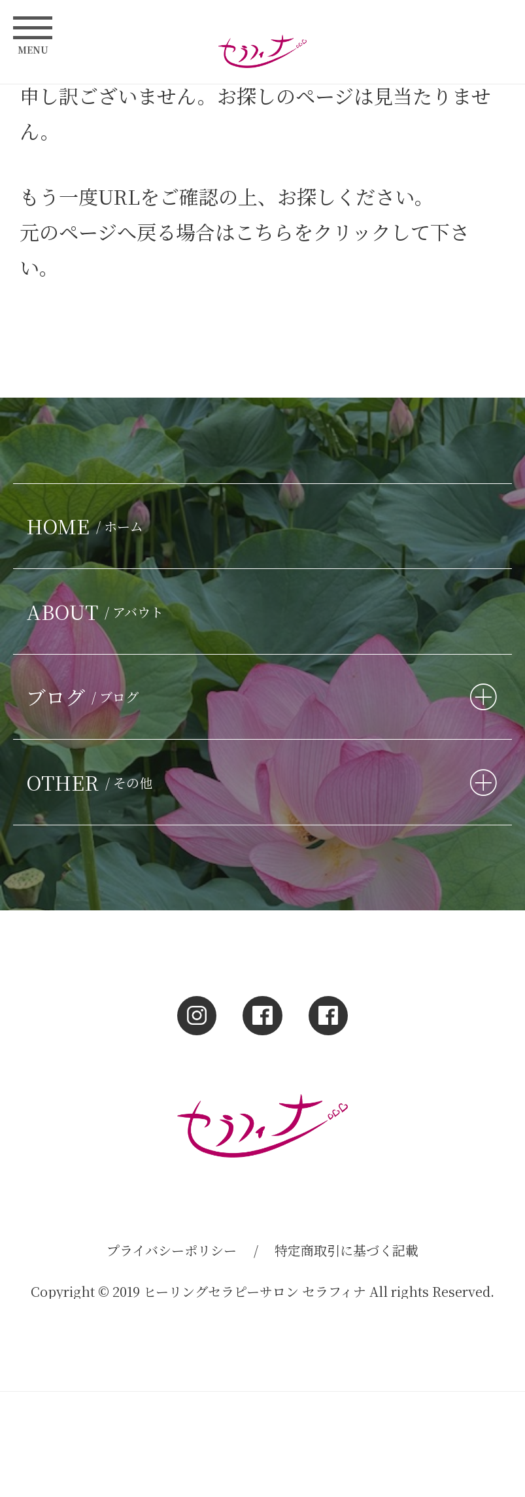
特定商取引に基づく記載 (346, 1250)
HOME (88, 525)
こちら (264, 231)
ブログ (85, 696)
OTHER (92, 782)
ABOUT (98, 611)
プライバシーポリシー (172, 1250)
